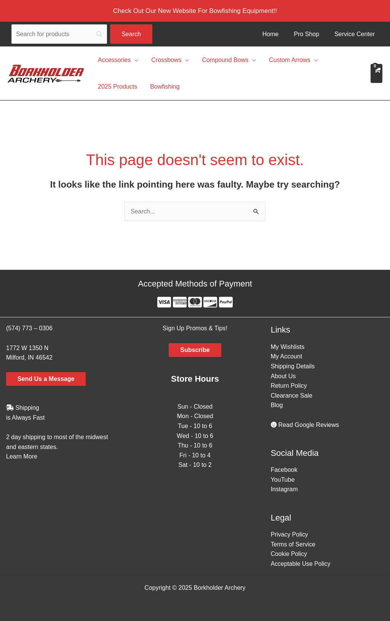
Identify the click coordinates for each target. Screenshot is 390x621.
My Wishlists (288, 347)
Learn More (21, 456)
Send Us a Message (46, 379)
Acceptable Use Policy (301, 563)
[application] (134, 60)
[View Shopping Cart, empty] (376, 73)
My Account (286, 356)
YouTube (283, 479)
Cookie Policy (289, 554)
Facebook (284, 470)
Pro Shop (306, 34)
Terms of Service (293, 544)
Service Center (354, 34)
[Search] (59, 34)
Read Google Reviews (305, 425)
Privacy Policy (290, 534)
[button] (195, 11)
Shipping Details (293, 366)
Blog (277, 405)
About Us (283, 376)
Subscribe (194, 350)
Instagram (284, 489)
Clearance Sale (291, 395)
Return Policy (289, 385)
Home (270, 34)
